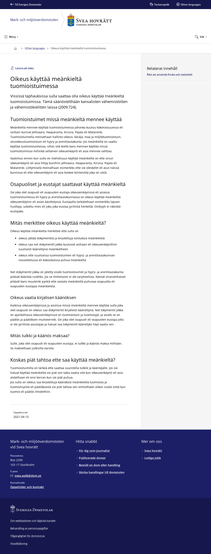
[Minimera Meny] (11, 36)
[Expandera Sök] (201, 36)
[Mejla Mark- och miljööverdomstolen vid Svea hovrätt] (25, 475)
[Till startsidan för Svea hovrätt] (15, 48)
